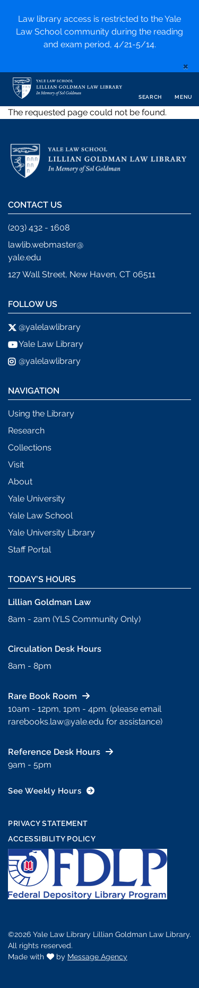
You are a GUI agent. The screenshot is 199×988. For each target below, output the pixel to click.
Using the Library (41, 413)
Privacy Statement (48, 823)
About (20, 481)
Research (26, 430)
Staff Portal (29, 549)
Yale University (36, 498)
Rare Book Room (42, 696)
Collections (29, 447)
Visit (16, 464)
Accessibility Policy (52, 838)
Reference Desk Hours (54, 752)
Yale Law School (40, 515)
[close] (185, 65)
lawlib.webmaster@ (45, 245)
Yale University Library (51, 532)
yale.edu (24, 257)
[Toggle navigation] (183, 89)
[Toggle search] (150, 89)
